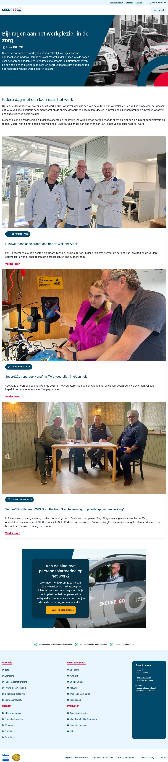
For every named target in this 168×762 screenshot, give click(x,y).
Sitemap (162, 758)
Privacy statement (126, 758)
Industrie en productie (15, 694)
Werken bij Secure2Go (80, 694)
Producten (73, 706)
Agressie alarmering (79, 713)
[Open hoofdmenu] (158, 10)
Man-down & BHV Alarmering (83, 719)
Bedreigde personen (79, 725)
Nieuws (129, 3)
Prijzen (73, 731)
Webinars (9, 725)
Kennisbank (75, 700)
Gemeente (9, 676)
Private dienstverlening (15, 688)
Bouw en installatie (13, 700)
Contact (139, 3)
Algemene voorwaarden (103, 758)
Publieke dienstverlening (16, 682)
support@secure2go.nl (146, 688)
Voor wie (7, 663)
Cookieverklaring (146, 758)
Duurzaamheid (76, 682)
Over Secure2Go (116, 3)
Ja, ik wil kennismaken (63, 610)
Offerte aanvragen (13, 713)
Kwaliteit (74, 676)
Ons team (74, 670)
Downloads (10, 737)
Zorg (7, 670)
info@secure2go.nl (145, 681)
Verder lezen (12, 264)
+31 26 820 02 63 (151, 691)
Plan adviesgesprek (14, 719)
